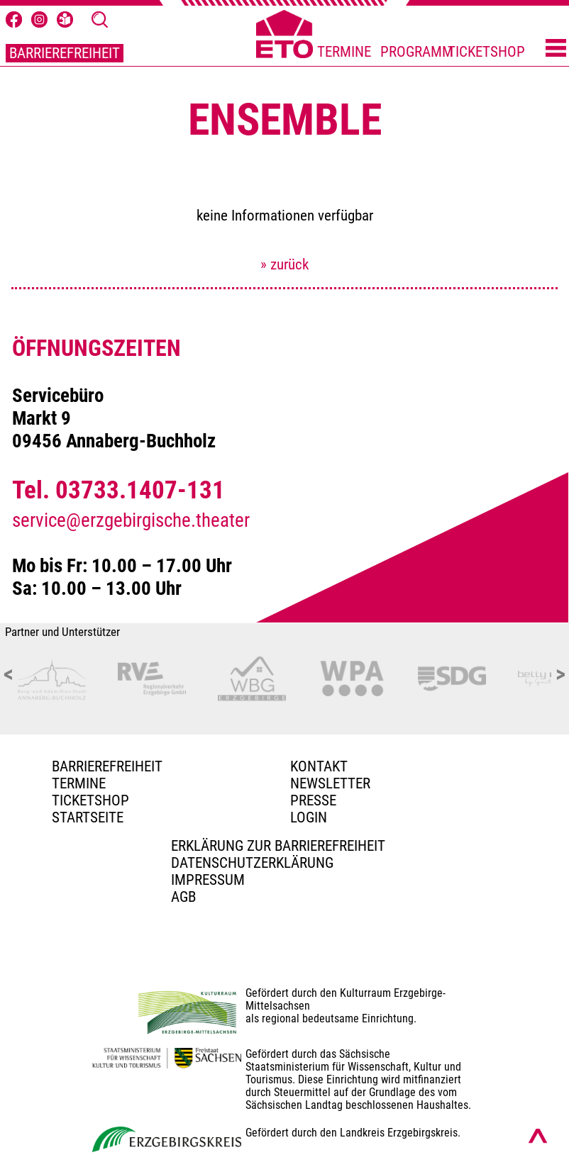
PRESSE (313, 800)
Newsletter (330, 783)
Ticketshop (90, 800)
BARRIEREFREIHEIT (64, 53)
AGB (183, 896)
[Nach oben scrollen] (538, 1136)
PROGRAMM (416, 51)
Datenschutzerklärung (252, 862)
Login (308, 817)
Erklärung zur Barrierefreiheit (278, 845)
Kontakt (319, 766)
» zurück (284, 264)
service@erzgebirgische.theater (131, 520)
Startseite (87, 817)
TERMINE (344, 51)
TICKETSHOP (486, 51)
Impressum (208, 879)
